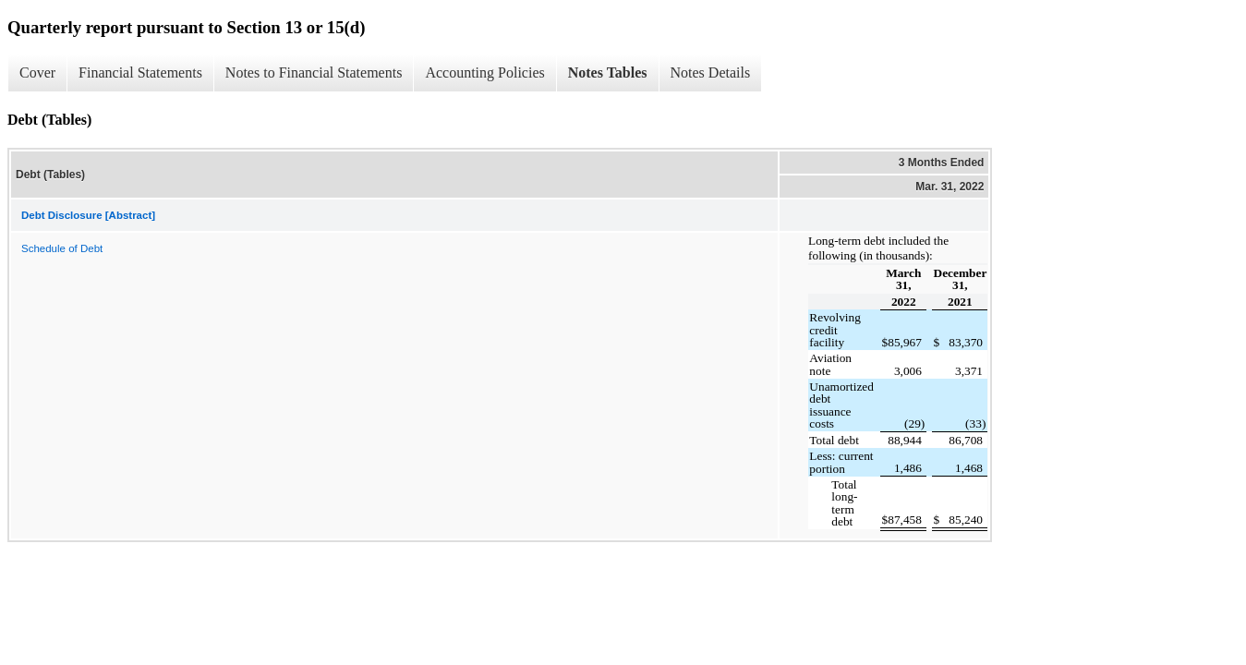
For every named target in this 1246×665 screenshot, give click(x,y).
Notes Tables (607, 72)
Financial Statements (140, 72)
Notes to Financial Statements (314, 72)
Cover (37, 72)
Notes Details (711, 72)
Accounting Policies (484, 72)
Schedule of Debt (62, 248)
